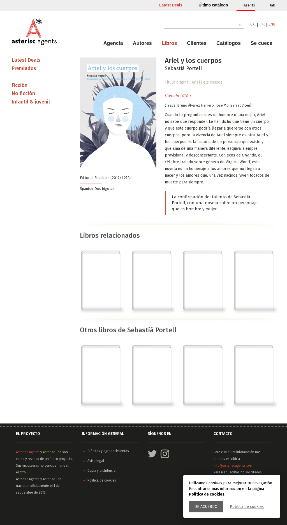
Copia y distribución (102, 471)
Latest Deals (170, 5)
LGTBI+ (185, 96)
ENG (272, 24)
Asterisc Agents (28, 452)
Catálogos (228, 43)
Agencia (113, 43)
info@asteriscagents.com (233, 466)
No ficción (23, 94)
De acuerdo (206, 506)
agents (249, 5)
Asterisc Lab (52, 452)
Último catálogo (213, 5)
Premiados (24, 68)
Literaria (172, 96)
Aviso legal (95, 461)
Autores (142, 43)
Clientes (197, 43)
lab (272, 5)
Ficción (19, 85)
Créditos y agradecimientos (108, 451)
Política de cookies (247, 506)
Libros (169, 43)
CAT (253, 24)
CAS (262, 24)
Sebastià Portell (183, 69)
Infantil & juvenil (31, 102)
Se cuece (261, 43)
